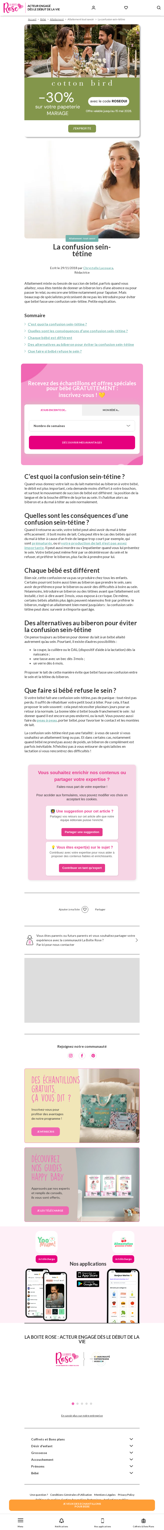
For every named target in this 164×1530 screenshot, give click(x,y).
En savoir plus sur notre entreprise (82, 1415)
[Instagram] (70, 1055)
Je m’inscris (45, 1131)
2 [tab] (77, 1404)
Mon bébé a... (111, 409)
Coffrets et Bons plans (48, 1439)
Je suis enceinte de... (53, 409)
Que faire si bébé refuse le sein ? (55, 351)
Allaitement (57, 19)
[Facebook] (82, 1055)
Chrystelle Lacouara (98, 268)
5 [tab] (91, 1404)
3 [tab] (82, 1404)
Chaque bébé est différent (50, 337)
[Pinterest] (93, 1055)
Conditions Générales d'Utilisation (71, 1494)
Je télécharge (46, 1259)
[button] (20, 1522)
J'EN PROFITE (82, 128)
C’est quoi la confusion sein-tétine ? (57, 324)
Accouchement (42, 1459)
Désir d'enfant (42, 1446)
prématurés (42, 543)
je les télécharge (50, 1210)
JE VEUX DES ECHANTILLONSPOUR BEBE (82, 1505)
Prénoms (38, 1466)
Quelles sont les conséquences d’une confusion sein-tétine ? (78, 331)
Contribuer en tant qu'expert (82, 868)
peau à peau (47, 720)
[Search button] (159, 8)
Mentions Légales (105, 1494)
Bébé (43, 19)
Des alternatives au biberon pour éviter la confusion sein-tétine (81, 344)
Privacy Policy (126, 1494)
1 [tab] (73, 1404)
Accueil (32, 19)
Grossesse (39, 1453)
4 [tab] (86, 1404)
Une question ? (39, 1494)
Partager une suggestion (82, 832)
